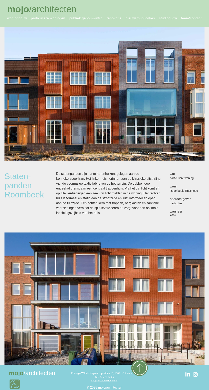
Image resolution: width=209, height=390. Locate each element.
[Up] (139, 368)
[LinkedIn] (188, 374)
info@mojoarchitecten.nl (104, 380)
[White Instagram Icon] (195, 374)
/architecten (42, 9)
